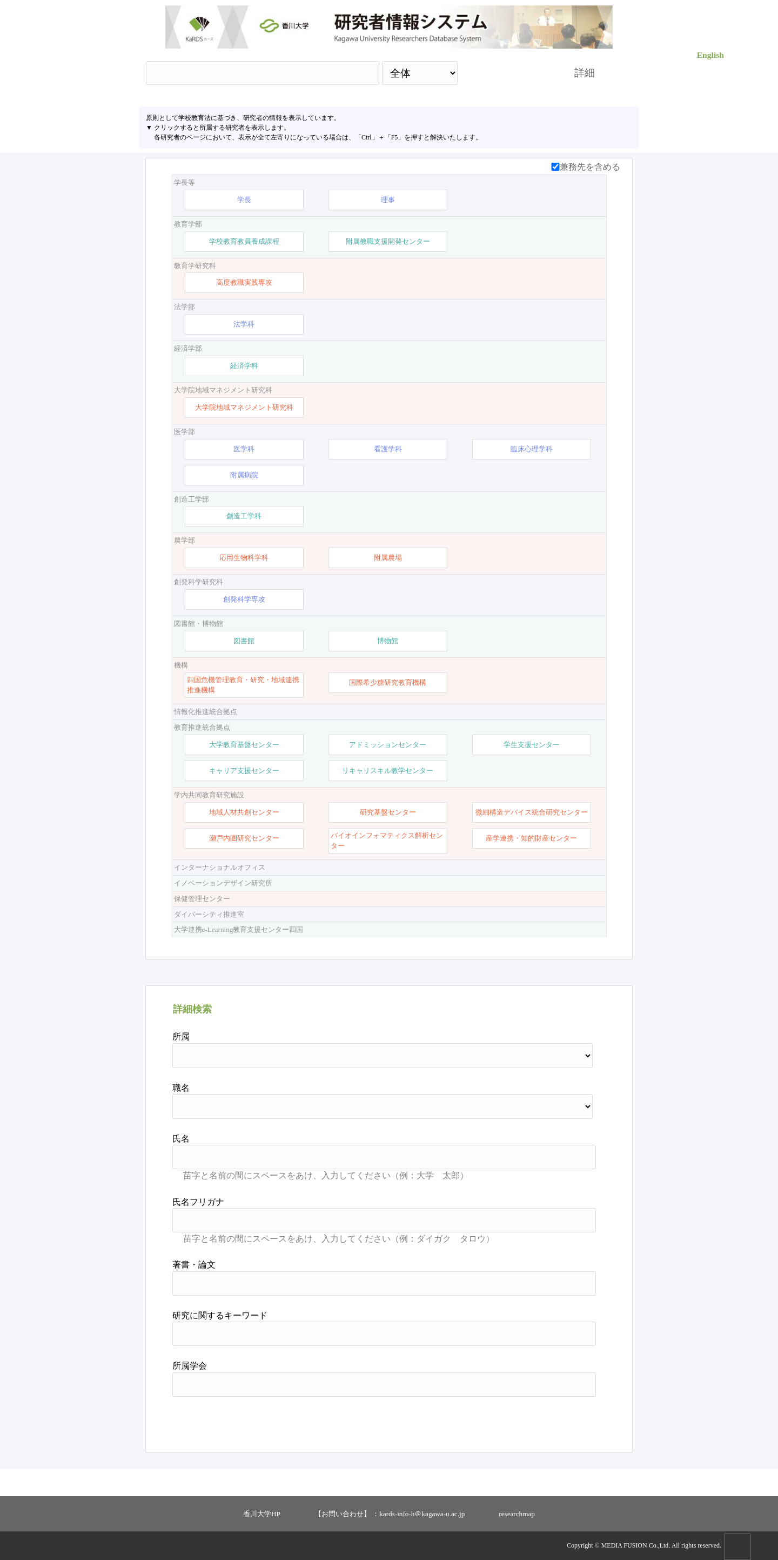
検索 (506, 72)
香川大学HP (261, 1514)
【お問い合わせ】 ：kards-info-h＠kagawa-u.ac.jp (389, 1514)
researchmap (517, 1514)
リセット (568, 1420)
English (710, 54)
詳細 (584, 72)
